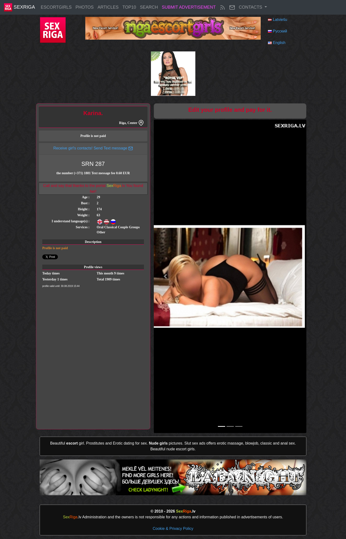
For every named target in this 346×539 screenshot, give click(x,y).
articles (108, 7)
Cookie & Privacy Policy (173, 529)
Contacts (251, 7)
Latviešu (280, 20)
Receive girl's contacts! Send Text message (93, 148)
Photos (84, 7)
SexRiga (19, 7)
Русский (280, 31)
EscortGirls (56, 7)
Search (149, 7)
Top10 (129, 7)
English (279, 43)
